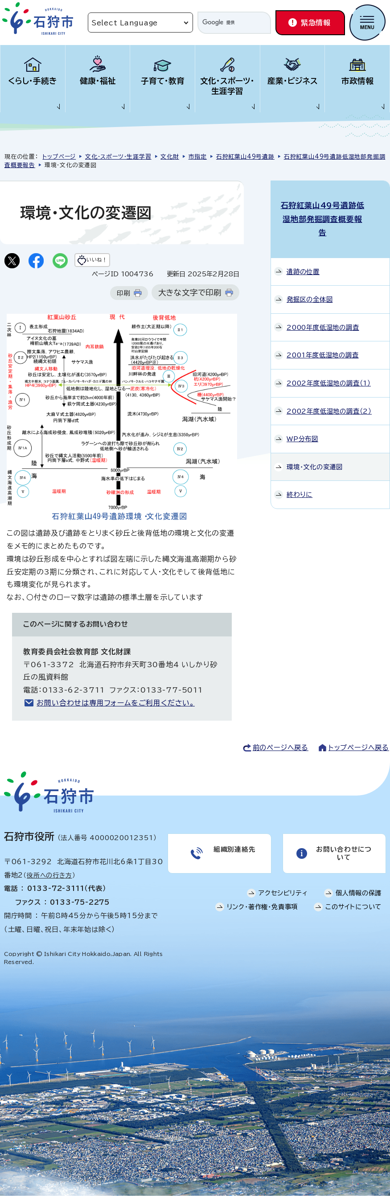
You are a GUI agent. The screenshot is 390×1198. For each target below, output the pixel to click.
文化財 (169, 157)
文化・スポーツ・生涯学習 (227, 86)
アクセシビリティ (283, 900)
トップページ (59, 157)
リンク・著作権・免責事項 (262, 914)
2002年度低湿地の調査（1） (329, 359)
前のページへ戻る (280, 750)
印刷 (123, 295)
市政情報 (357, 81)
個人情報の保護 (359, 900)
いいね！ (114, 261)
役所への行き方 (49, 878)
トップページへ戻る (358, 750)
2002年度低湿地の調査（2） (329, 387)
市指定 (198, 157)
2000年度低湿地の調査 (323, 303)
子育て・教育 (163, 81)
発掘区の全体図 (310, 275)
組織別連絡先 (233, 853)
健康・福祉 (98, 81)
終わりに (299, 471)
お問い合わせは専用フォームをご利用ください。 (116, 705)
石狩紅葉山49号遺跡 (245, 157)
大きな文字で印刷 (190, 295)
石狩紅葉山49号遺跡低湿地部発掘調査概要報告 (330, 207)
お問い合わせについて (343, 858)
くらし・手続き (32, 81)
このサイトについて (353, 914)
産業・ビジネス (292, 81)
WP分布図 (302, 415)
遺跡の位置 (303, 247)
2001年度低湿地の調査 (323, 331)
